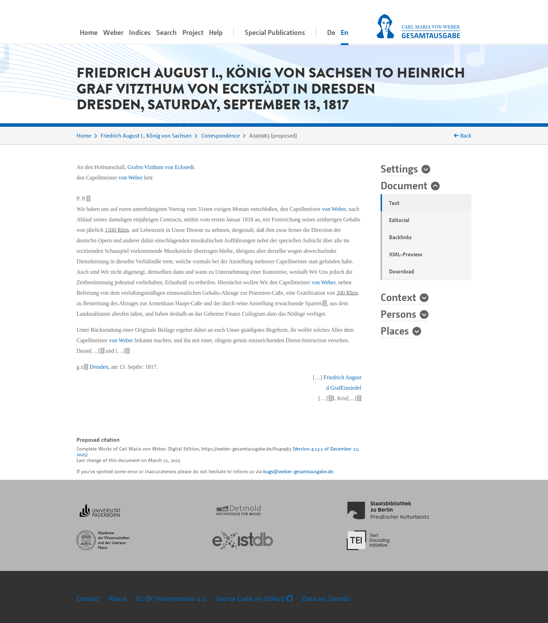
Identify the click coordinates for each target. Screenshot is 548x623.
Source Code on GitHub (254, 598)
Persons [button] (398, 313)
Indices (140, 32)
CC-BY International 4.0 (171, 598)
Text (394, 202)
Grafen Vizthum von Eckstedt (161, 167)
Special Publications (275, 32)
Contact (88, 598)
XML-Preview (406, 254)
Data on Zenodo (326, 598)
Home (89, 32)
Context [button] (398, 296)
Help (216, 32)
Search (166, 32)
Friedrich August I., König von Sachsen (146, 135)
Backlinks (400, 237)
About (117, 598)
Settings (399, 168)
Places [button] (395, 330)
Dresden (98, 367)
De (331, 32)
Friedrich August (342, 377)
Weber (113, 32)
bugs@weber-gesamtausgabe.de (298, 471)
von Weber (130, 178)
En (344, 32)
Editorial (399, 220)
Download (401, 271)
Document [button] (404, 185)
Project (192, 32)
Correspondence (220, 135)
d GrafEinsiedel (343, 388)
